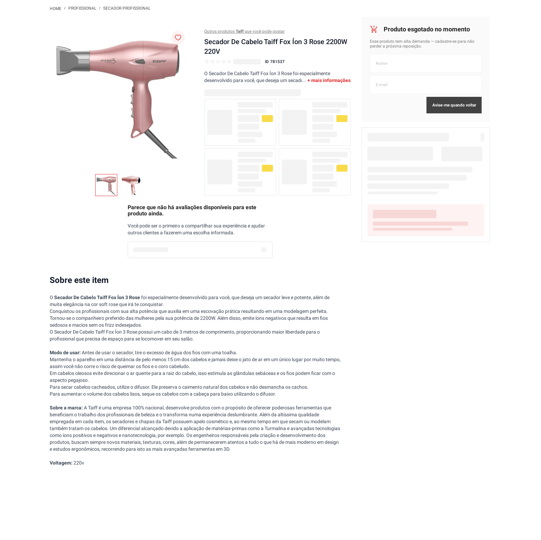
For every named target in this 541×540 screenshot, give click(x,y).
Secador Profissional (126, 8)
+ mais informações (329, 80)
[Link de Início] (55, 8)
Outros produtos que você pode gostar (244, 31)
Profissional (82, 8)
